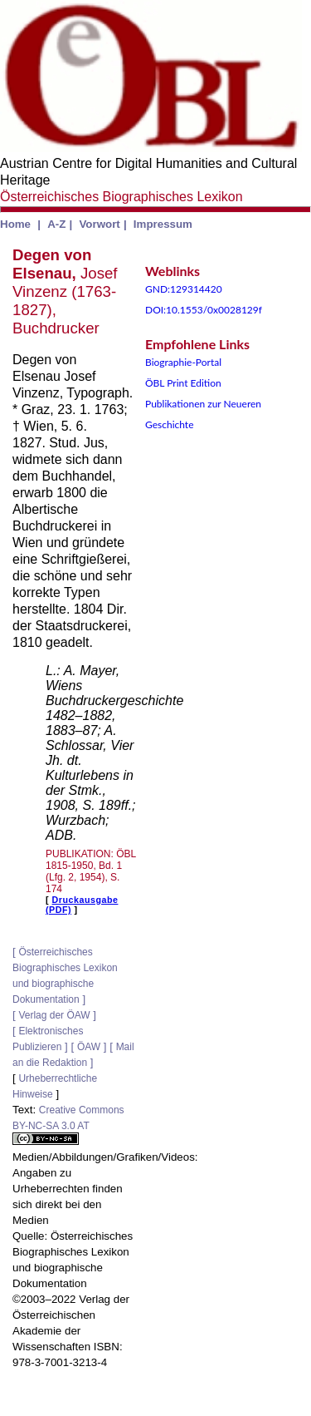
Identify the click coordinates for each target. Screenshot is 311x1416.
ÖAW (88, 1047)
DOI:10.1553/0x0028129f (203, 309)
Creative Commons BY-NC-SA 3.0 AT (68, 1124)
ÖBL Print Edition (183, 383)
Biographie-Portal (183, 362)
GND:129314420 (183, 289)
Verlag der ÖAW (54, 1015)
